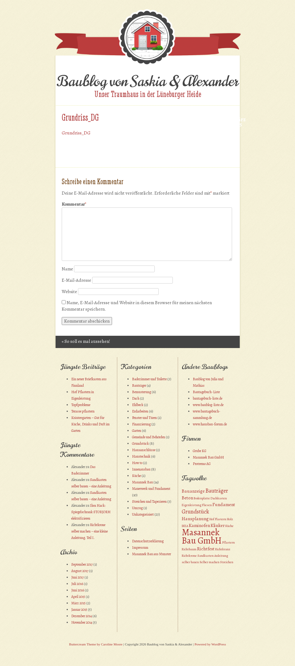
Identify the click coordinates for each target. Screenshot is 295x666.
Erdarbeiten (140, 411)
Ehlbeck (137, 404)
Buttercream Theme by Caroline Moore (95, 644)
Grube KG (199, 450)
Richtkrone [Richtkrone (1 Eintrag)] (189, 555)
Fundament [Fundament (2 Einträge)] (223, 504)
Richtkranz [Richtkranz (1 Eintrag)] (222, 549)
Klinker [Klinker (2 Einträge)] (218, 525)
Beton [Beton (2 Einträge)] (187, 498)
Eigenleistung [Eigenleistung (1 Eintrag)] (191, 505)
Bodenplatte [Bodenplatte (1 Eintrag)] (202, 498)
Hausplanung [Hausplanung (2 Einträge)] (195, 519)
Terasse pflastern (83, 411)
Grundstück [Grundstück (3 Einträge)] (195, 511)
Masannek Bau (142, 482)
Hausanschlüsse (143, 449)
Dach (135, 398)
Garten (136, 430)
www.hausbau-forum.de (210, 424)
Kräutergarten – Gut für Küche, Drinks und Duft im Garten (90, 424)
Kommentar (74, 204)
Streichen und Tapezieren (149, 501)
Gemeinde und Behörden (148, 437)
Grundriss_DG (76, 133)
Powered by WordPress (210, 644)
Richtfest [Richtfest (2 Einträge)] (206, 549)
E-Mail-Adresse (76, 280)
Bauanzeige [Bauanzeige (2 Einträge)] (193, 491)
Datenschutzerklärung (148, 541)
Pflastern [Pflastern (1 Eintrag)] (228, 542)
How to (137, 462)
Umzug (137, 507)
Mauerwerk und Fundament (151, 488)
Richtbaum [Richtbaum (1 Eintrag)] (189, 549)
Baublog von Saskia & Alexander (147, 81)
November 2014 (81, 622)
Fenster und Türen (144, 417)
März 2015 (78, 603)
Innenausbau (141, 469)
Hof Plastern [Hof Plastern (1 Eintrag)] (217, 519)
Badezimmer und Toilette (149, 379)
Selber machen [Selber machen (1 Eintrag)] (209, 562)
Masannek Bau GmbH (208, 457)
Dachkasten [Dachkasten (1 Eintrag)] (219, 498)
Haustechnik (141, 456)
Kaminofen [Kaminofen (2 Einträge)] (199, 525)
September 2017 (82, 564)
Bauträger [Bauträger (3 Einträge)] (216, 490)
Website (69, 291)
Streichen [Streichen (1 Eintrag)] (226, 562)
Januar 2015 (79, 609)
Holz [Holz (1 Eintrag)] (230, 519)
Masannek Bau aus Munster (151, 554)
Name (67, 269)
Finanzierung (141, 424)
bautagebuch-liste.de (207, 398)
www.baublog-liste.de (208, 404)
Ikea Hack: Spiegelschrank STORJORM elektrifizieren (91, 512)
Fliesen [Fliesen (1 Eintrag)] (207, 505)
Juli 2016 (77, 583)
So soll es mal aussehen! (86, 341)
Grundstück (140, 443)
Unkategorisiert (143, 514)
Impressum (140, 547)
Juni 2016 (77, 590)
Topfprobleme (80, 404)
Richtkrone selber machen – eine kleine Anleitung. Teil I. (89, 531)
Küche (136, 475)
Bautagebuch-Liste (206, 391)
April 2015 (78, 596)
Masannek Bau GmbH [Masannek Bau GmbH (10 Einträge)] (202, 536)
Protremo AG (202, 463)
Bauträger (139, 385)
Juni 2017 (77, 577)
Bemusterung (141, 391)
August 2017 (79, 570)
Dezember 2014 (81, 616)
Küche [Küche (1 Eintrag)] (229, 526)
